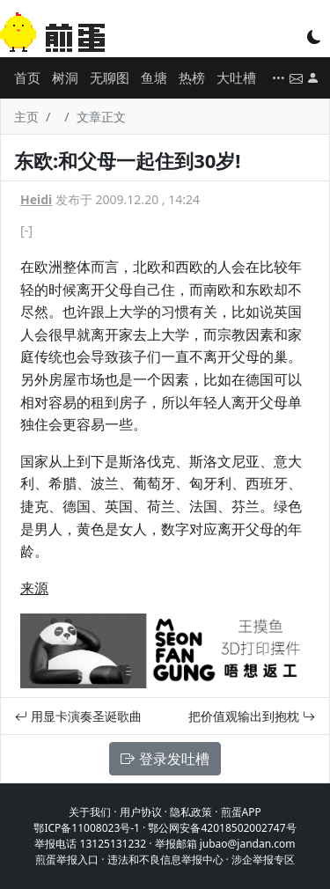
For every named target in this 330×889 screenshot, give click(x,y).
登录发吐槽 (165, 758)
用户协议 (141, 812)
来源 (34, 588)
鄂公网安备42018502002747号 (222, 827)
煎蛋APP (241, 812)
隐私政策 (191, 812)
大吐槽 (236, 77)
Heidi (36, 199)
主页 (26, 116)
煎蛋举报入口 (67, 859)
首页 (27, 77)
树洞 (65, 77)
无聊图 (109, 77)
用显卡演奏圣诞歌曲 (78, 716)
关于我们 (90, 812)
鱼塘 (154, 77)
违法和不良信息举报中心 (165, 859)
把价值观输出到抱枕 (251, 716)
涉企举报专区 (263, 859)
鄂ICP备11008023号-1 (86, 827)
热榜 (192, 77)
